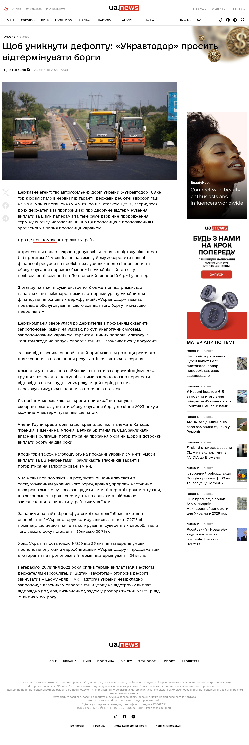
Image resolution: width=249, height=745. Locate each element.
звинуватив (29, 579)
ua (199, 19)
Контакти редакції (168, 725)
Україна (28, 19)
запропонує (30, 585)
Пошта (185, 19)
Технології (105, 19)
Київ (45, 19)
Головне (8, 36)
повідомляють (53, 478)
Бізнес (84, 19)
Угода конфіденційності (130, 725)
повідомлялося (39, 400)
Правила (99, 725)
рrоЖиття (190, 661)
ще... (150, 19)
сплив (89, 567)
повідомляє (45, 240)
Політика (63, 19)
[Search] (242, 19)
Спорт (127, 19)
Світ (10, 19)
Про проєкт (76, 725)
